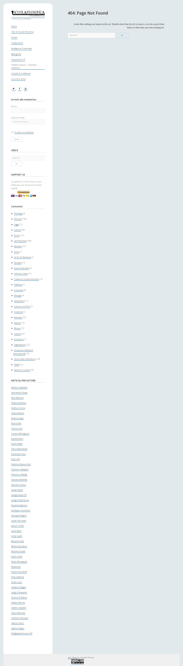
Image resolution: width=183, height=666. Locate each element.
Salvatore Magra (18, 587)
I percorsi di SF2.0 (22, 306)
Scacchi (17, 333)
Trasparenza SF (18, 59)
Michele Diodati (18, 551)
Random (18, 246)
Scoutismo (19, 339)
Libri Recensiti (20, 240)
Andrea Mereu (17, 413)
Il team (14, 37)
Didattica (18, 284)
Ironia (16, 251)
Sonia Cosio (16, 582)
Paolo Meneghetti (19, 561)
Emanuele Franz (18, 454)
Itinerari (17, 322)
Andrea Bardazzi (18, 402)
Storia (16, 235)
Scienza (17, 230)
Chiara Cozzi (17, 428)
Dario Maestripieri (19, 448)
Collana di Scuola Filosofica (26, 279)
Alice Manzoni (17, 397)
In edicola (18, 312)
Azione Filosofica (21, 268)
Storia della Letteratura (24, 359)
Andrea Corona (18, 408)
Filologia (17, 295)
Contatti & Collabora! (20, 73)
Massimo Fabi (17, 541)
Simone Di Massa (19, 597)
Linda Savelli (16, 536)
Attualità (18, 262)
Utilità (16, 364)
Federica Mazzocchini (21, 464)
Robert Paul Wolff (19, 571)
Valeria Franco (17, 623)
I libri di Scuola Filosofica (22, 31)
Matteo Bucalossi (19, 546)
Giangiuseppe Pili (19, 495)
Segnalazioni (19, 344)
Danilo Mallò (17, 443)
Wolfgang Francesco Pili (21, 633)
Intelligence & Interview (21, 48)
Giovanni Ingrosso (19, 505)
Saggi (16, 224)
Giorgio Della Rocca (20, 500)
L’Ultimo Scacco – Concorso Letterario (24, 66)
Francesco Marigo (19, 474)
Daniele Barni (17, 438)
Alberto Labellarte (19, 387)
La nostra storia (18, 79)
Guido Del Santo (18, 520)
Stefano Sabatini (18, 607)
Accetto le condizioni (24, 132)
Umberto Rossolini (19, 618)
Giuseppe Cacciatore (20, 510)
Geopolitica (19, 301)
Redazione (16, 566)
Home (14, 26)
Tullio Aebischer (18, 612)
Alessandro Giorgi (19, 392)
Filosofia (18, 219)
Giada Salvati (17, 489)
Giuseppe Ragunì (18, 515)
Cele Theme (72, 657)
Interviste (18, 317)
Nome (14, 106)
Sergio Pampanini (19, 592)
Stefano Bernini (18, 602)
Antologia (18, 213)
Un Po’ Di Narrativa (22, 257)
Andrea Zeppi (17, 418)
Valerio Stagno (17, 628)
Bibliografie (16, 54)
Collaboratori (17, 43)
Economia (18, 290)
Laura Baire (16, 530)
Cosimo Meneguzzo (20, 433)
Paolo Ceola (16, 556)
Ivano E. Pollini (17, 525)
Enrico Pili (15, 459)
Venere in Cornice (22, 370)
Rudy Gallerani (17, 577)
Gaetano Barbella (19, 479)
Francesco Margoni (19, 469)
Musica (17, 328)
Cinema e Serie (21, 273)
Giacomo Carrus (18, 484)
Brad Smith (16, 423)
